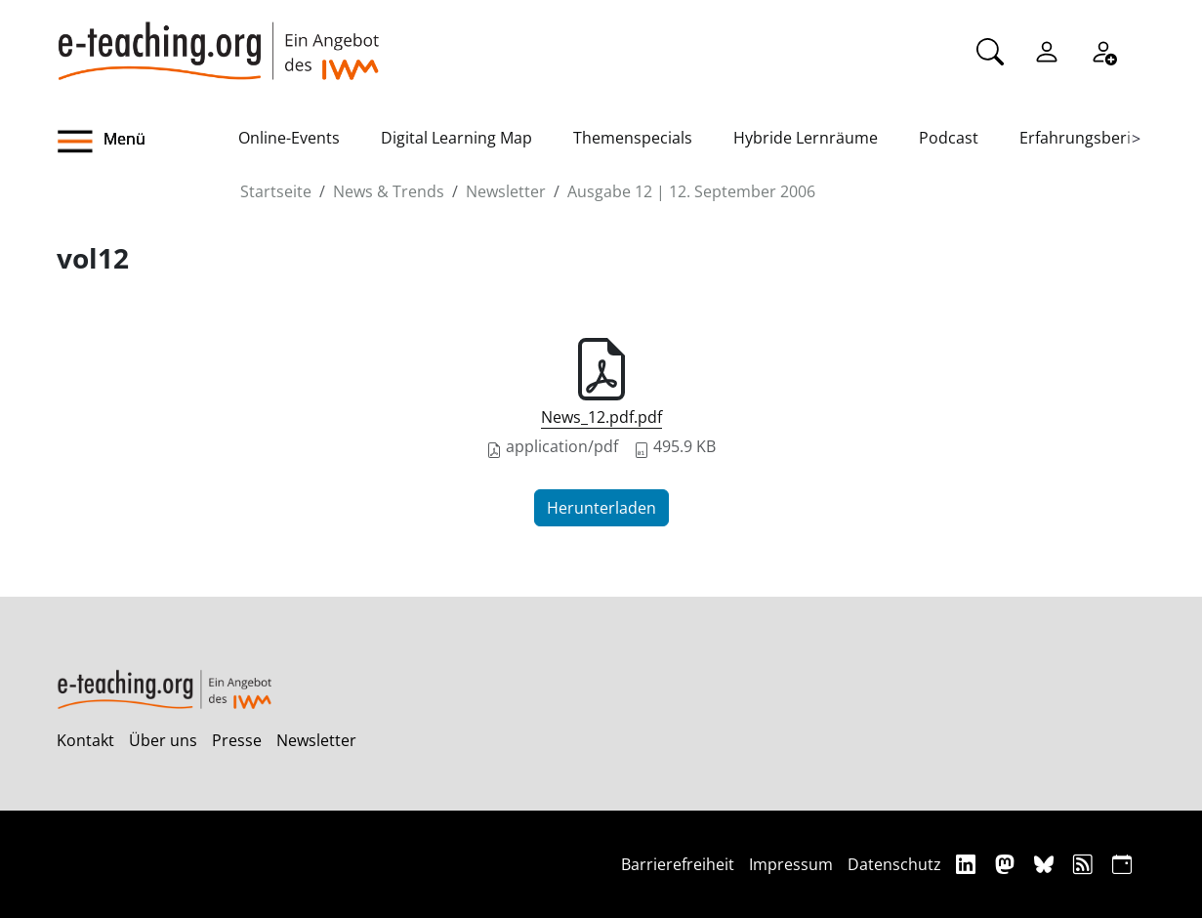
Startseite (275, 191)
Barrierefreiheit (677, 864)
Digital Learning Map (456, 137)
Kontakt (85, 740)
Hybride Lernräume (805, 137)
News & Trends (388, 191)
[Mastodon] (1007, 864)
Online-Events (289, 137)
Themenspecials (632, 137)
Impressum (791, 864)
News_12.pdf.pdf (601, 417)
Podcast (948, 137)
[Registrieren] (1103, 50)
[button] (147, 141)
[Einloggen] (1046, 50)
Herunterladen (601, 508)
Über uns (163, 740)
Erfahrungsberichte (1091, 137)
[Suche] (990, 50)
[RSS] (1085, 864)
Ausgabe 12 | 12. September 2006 (691, 191)
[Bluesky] (1046, 864)
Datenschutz (894, 864)
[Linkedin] (968, 864)
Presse (237, 740)
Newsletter (506, 191)
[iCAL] (1122, 864)
